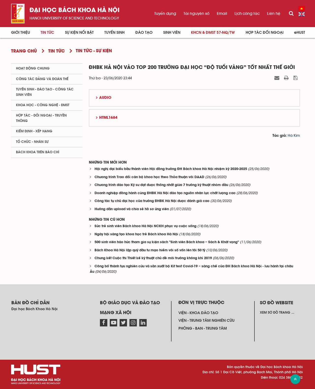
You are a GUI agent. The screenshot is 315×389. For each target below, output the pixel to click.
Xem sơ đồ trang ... (277, 312)
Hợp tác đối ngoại (265, 32)
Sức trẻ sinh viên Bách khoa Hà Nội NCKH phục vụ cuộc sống (145, 226)
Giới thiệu (20, 32)
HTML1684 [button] (108, 117)
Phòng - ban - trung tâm (202, 328)
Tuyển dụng (165, 14)
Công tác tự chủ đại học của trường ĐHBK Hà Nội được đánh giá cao (151, 201)
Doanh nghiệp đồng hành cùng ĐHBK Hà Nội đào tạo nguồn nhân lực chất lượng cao (165, 193)
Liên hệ (273, 14)
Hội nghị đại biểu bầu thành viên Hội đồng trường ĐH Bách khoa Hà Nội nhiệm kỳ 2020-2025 (170, 169)
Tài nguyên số (196, 14)
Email (222, 14)
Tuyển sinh (114, 32)
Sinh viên (171, 32)
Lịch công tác (247, 14)
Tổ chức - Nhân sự (32, 142)
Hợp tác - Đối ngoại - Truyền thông (41, 118)
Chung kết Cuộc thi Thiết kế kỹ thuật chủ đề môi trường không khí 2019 (153, 258)
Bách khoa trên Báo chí (37, 152)
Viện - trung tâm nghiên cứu (206, 320)
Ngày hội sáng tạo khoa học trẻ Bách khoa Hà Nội (136, 234)
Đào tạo (144, 32)
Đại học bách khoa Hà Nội (75, 10)
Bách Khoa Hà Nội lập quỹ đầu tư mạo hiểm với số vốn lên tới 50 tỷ (149, 250)
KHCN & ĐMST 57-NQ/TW (213, 32)
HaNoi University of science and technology (74, 18)
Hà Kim (294, 135)
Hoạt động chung (33, 68)
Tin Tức (47, 32)
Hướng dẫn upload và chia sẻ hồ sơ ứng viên (131, 209)
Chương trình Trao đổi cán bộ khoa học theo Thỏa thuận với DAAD (149, 177)
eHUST (299, 32)
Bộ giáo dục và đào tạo (130, 303)
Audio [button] (105, 98)
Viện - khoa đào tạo (198, 313)
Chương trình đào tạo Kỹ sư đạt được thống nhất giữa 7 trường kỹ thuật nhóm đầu (161, 185)
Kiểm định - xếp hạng (34, 131)
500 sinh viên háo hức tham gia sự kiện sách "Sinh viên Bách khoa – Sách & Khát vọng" (166, 242)
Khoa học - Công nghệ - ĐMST (42, 105)
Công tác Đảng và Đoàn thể (42, 79)
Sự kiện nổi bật (79, 32)
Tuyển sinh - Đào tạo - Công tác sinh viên (45, 92)
